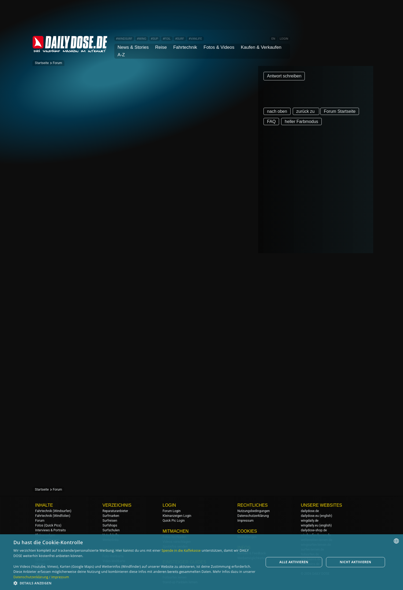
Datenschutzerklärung (253, 516)
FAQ (271, 121)
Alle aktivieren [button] (293, 562)
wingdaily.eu (309, 525)
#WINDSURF (124, 38)
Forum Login (172, 511)
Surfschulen (111, 530)
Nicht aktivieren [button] (355, 562)
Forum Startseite (340, 111)
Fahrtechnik (185, 47)
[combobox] (396, 541)
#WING (141, 38)
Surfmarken (110, 516)
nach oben (277, 111)
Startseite (42, 63)
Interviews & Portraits (50, 530)
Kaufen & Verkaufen (261, 47)
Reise (161, 47)
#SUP (154, 38)
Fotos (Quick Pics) (48, 525)
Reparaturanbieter (115, 511)
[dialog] (201, 562)
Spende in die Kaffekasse (181, 550)
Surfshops (109, 525)
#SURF (179, 38)
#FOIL (166, 38)
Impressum (245, 520)
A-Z (121, 54)
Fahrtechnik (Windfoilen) (52, 516)
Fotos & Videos (219, 47)
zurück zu (306, 111)
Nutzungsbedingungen (253, 511)
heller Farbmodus (301, 121)
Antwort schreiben (284, 76)
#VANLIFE (195, 38)
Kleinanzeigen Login (177, 516)
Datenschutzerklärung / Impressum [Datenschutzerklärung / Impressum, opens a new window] (41, 577)
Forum (57, 63)
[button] (134, 583)
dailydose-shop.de (314, 530)
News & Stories (133, 47)
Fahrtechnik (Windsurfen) (53, 511)
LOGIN (284, 38)
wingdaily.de (309, 520)
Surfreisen (109, 520)
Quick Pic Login (174, 520)
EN (273, 38)
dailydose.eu (310, 516)
